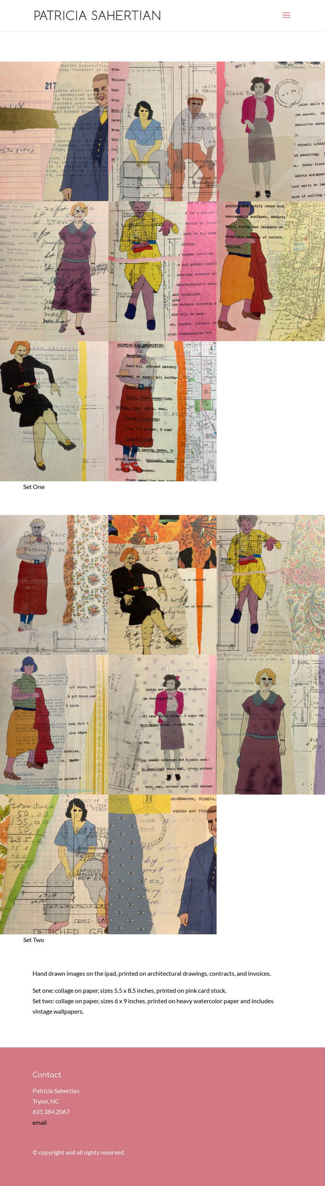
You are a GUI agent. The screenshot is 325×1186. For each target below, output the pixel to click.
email (39, 1122)
